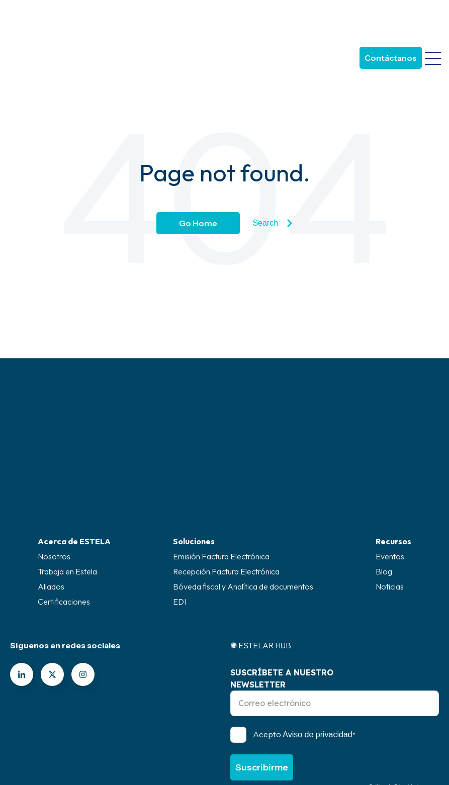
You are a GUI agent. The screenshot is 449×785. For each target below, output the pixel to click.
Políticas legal (334, 731)
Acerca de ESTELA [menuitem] (74, 457)
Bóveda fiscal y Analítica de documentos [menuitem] (243, 502)
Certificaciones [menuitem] (64, 517)
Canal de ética (114, 731)
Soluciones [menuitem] (194, 457)
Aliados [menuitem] (51, 502)
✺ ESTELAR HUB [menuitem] (260, 561)
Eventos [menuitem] (390, 472)
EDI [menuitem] (179, 517)
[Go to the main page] (59, 20)
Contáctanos (391, 20)
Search (272, 223)
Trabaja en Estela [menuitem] (67, 487)
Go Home (198, 223)
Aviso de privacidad (317, 650)
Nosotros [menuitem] (54, 472)
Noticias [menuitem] (390, 502)
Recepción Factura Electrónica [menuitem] (226, 487)
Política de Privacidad (394, 702)
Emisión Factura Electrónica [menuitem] (221, 472)
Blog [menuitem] (384, 487)
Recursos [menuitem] (393, 457)
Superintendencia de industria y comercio (225, 731)
